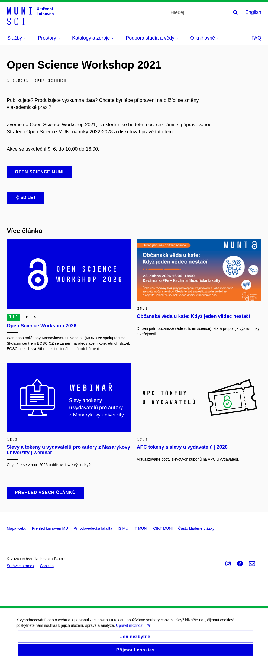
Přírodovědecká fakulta (92, 528)
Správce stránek (20, 566)
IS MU (123, 528)
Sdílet (25, 197)
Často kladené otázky (196, 528)
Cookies (47, 566)
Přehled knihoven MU (50, 528)
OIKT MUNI (163, 528)
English (253, 12)
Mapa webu (16, 528)
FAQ (256, 38)
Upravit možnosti (133, 630)
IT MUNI (141, 528)
